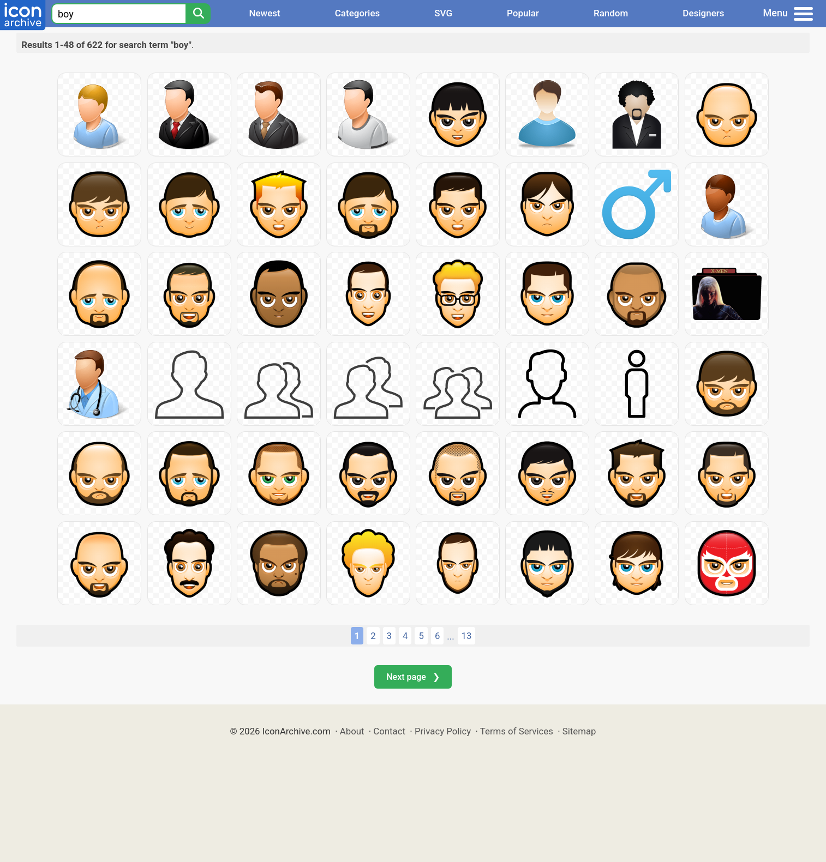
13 (467, 635)
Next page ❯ (412, 677)
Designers (703, 13)
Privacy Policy (443, 731)
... (450, 636)
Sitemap (579, 731)
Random (611, 13)
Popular (523, 13)
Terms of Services (516, 731)
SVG (443, 13)
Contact (389, 731)
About (352, 731)
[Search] (198, 13)
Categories (357, 13)
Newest (264, 13)
